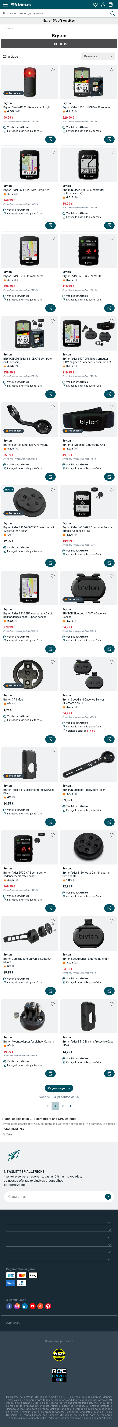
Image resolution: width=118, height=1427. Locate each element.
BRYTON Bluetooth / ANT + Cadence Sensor (84, 615)
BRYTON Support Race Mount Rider (84, 789)
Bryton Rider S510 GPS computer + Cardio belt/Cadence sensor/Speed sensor (28, 615)
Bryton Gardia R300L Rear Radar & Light (27, 107)
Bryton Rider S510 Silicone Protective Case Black (88, 1043)
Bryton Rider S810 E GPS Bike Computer (86, 107)
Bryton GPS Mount (14, 699)
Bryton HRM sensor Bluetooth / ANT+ (85, 444)
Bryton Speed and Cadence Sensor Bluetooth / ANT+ (83, 701)
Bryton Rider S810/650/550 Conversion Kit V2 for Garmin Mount (28, 529)
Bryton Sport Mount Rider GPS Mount (25, 444)
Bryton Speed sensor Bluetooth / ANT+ (86, 958)
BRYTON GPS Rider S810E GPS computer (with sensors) (28, 360)
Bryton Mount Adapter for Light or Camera (28, 1041)
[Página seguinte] (70, 1106)
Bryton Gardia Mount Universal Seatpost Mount (27, 960)
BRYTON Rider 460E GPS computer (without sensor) (83, 191)
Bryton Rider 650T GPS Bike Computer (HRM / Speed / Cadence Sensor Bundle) (87, 360)
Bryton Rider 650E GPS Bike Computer (26, 189)
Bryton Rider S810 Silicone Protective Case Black (28, 791)
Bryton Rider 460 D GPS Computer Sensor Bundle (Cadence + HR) (87, 529)
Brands (9, 28)
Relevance (98, 56)
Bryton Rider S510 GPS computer (23, 276)
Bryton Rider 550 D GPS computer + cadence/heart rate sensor (24, 874)
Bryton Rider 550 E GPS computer (82, 276)
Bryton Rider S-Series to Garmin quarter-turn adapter (87, 874)
